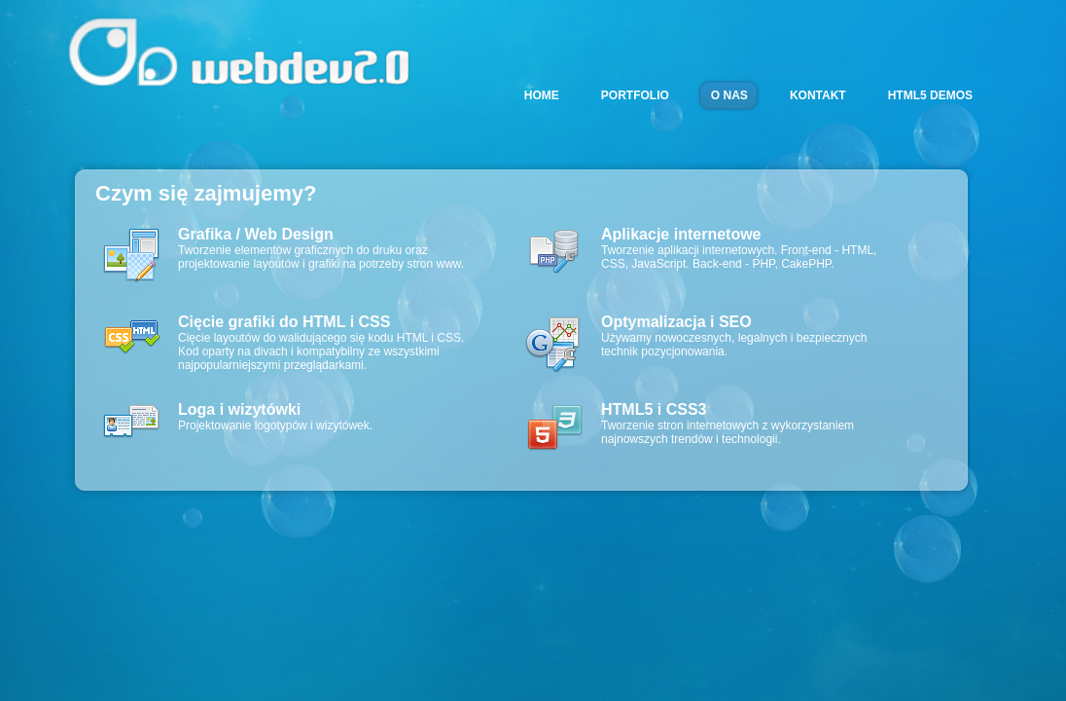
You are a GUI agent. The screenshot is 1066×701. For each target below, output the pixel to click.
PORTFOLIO (635, 95)
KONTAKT (818, 95)
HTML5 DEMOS (930, 95)
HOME (541, 95)
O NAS (729, 95)
